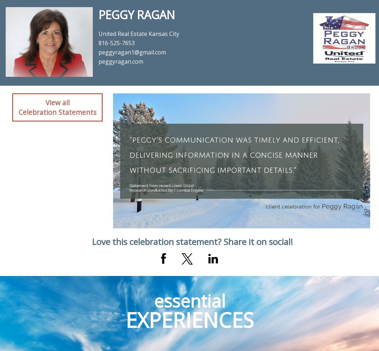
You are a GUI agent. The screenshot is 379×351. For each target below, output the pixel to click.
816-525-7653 (116, 43)
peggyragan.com (120, 61)
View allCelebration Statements (57, 107)
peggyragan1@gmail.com (132, 52)
